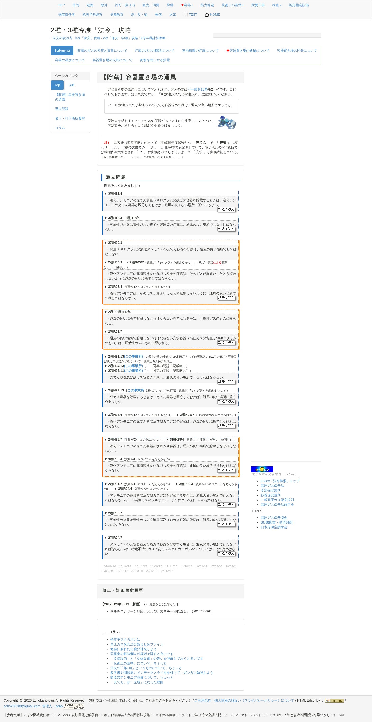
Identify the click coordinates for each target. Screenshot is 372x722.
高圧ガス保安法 (272, 485)
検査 (276, 5)
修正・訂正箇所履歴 (70, 118)
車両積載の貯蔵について (200, 50)
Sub (72, 85)
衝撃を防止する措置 (155, 60)
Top (57, 85)
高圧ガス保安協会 (274, 518)
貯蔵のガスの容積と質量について (102, 50)
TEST (190, 15)
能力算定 (207, 5)
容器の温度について (70, 60)
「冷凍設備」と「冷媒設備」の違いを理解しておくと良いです (156, 658)
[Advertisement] (286, 143)
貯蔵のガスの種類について (155, 50)
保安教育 (116, 14)
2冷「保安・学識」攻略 (120, 38)
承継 (170, 5)
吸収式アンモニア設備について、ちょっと (141, 677)
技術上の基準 (233, 5)
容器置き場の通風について (248, 50)
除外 (104, 5)
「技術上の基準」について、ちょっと (138, 663)
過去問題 (61, 109)
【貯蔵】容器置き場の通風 (70, 97)
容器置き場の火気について (112, 60)
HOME (212, 15)
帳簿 (158, 14)
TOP (61, 5)
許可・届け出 (125, 5)
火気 (172, 14)
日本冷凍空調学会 (274, 527)
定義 (90, 5)
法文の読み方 (63, 38)
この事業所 (135, 390)
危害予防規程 (92, 14)
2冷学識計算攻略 (153, 38)
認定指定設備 (299, 5)
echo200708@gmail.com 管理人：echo (44, 706)
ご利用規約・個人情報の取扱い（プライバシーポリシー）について (244, 700)
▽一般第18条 (197, 89)
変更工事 (258, 5)
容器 (187, 5)
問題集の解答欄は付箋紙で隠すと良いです (141, 654)
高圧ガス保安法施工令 (277, 504)
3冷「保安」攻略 (87, 38)
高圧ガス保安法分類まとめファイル (136, 644)
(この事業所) (133, 356)
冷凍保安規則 (271, 490)
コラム (60, 128)
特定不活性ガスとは (125, 639)
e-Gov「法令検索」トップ (280, 481)
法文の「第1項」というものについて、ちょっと (146, 668)
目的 (75, 5)
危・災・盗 (139, 14)
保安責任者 (66, 14)
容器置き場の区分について (297, 50)
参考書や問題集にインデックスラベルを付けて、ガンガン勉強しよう (161, 673)
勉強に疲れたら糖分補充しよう (133, 649)
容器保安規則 (271, 495)
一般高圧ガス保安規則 (277, 500)
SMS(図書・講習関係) (277, 522)
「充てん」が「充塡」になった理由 (136, 682)
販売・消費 (151, 5)
